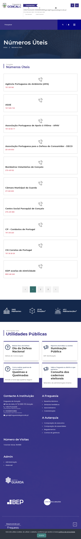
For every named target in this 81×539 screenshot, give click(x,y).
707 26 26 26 (10, 253)
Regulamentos (49, 429)
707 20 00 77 (10, 129)
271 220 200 (9, 191)
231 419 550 (9, 150)
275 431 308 (9, 212)
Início (5, 47)
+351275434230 (28, 11)
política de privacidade (67, 532)
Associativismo (50, 408)
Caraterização (49, 411)
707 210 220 (9, 233)
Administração (11, 462)
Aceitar (41, 535)
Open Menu (74, 25)
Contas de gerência (52, 433)
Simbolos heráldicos (51, 404)
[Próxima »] (56, 289)
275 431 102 (9, 170)
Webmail (9, 465)
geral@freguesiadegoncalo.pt (56, 9)
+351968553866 (39, 11)
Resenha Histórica (51, 401)
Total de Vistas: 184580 (12, 445)
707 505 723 (10, 108)
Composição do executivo (54, 423)
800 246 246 (10, 274)
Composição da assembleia (55, 426)
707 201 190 (9, 87)
